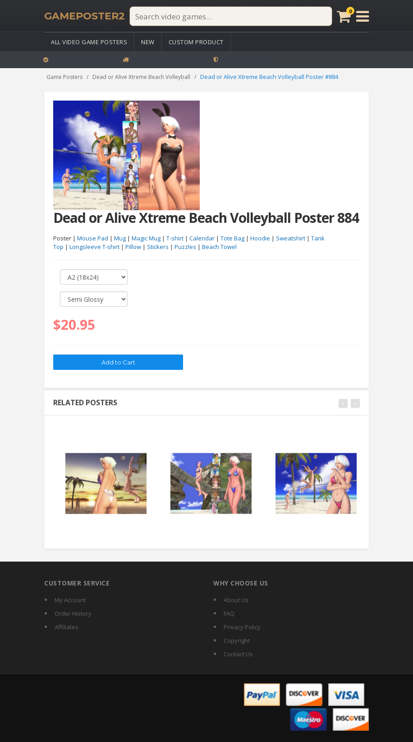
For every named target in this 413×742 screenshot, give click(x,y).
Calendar (202, 239)
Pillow (133, 247)
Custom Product (196, 42)
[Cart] (344, 16)
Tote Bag (232, 239)
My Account (70, 600)
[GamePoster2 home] (84, 16)
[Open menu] (362, 16)
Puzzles (185, 247)
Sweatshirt (290, 239)
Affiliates (66, 627)
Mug (120, 239)
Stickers (158, 247)
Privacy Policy (242, 627)
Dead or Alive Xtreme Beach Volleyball (141, 77)
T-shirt (175, 239)
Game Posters (64, 77)
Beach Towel (219, 247)
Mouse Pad (92, 239)
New (148, 42)
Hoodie (260, 239)
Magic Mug (146, 239)
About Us (236, 600)
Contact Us (238, 654)
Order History (73, 613)
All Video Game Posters (89, 42)
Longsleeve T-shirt (94, 247)
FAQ (229, 613)
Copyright (237, 640)
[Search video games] (230, 16)
